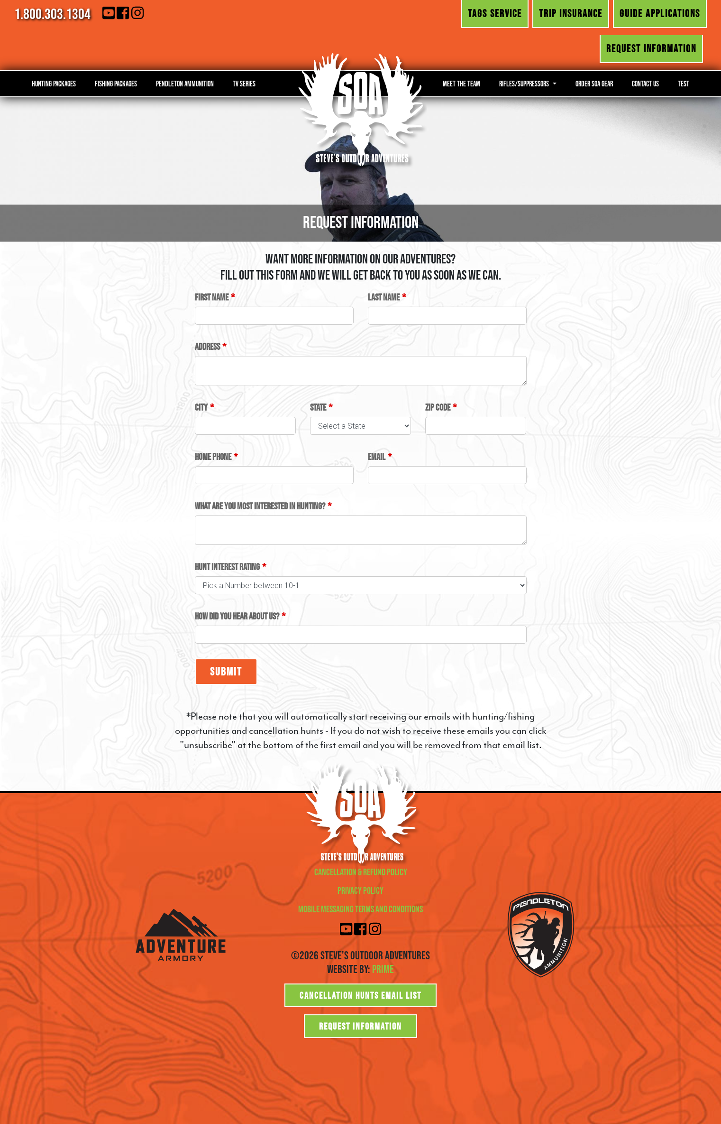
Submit (226, 671)
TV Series (244, 83)
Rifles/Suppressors (524, 83)
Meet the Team (461, 83)
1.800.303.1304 (52, 13)
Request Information (651, 48)
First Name (211, 297)
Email (376, 456)
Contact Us (645, 83)
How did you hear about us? (237, 616)
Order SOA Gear (594, 83)
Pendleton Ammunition (185, 83)
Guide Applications (660, 13)
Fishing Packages (116, 83)
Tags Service (495, 13)
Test (683, 83)
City (201, 407)
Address (207, 346)
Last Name (384, 297)
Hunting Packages (54, 83)
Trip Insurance (570, 13)
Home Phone (213, 456)
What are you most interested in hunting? (260, 506)
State (318, 407)
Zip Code (437, 407)
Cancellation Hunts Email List (360, 995)
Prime (383, 969)
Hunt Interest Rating (227, 567)
